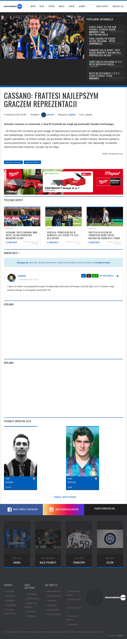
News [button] (33, 6)
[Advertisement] (63, 332)
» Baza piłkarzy (53, 591)
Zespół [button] (51, 6)
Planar (120, 635)
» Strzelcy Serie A (74, 609)
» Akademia (72, 624)
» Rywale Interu (53, 595)
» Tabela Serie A (73, 601)
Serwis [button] (82, 6)
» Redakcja (9, 595)
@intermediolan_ (104, 508)
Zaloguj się (117, 6)
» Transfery (50, 605)
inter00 (47, 114)
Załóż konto (102, 6)
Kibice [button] (72, 6)
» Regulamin (10, 605)
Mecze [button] (62, 6)
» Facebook (31, 616)
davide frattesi (32, 162)
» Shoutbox (31, 611)
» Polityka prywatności (10, 611)
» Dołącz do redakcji (31, 604)
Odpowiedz (107, 275)
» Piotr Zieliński (53, 614)
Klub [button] (42, 6)
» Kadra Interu (52, 609)
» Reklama (9, 600)
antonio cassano (13, 162)
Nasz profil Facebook (22, 509)
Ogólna (72, 114)
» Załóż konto (32, 598)
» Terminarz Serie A (72, 617)
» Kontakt (9, 591)
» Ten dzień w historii (73, 592)
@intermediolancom (63, 509)
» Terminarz (51, 600)
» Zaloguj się (31, 593)
